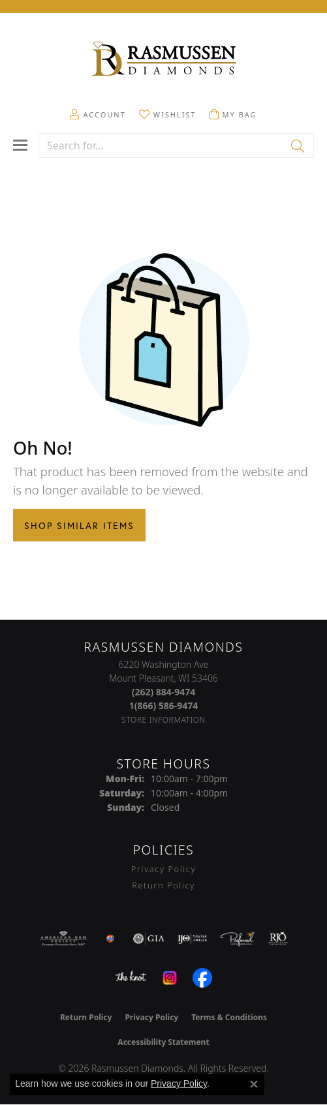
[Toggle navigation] (20, 145)
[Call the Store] (164, 692)
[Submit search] (298, 145)
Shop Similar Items (79, 525)
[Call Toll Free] (163, 705)
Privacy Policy (163, 869)
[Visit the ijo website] (192, 938)
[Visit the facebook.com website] (202, 978)
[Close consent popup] (254, 1084)
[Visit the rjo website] (278, 938)
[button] (97, 114)
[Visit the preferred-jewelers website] (237, 938)
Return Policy (163, 885)
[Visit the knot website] (131, 978)
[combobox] (161, 145)
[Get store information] (163, 719)
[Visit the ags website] (63, 938)
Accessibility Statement (163, 1042)
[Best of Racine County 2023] (110, 938)
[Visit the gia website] (148, 938)
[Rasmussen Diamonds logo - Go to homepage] (163, 60)
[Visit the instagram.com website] (169, 978)
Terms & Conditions (229, 1017)
